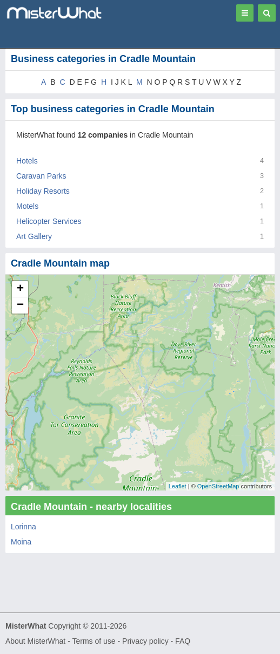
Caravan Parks (41, 176)
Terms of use (93, 641)
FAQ (182, 641)
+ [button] (20, 289)
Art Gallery (34, 236)
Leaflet (177, 486)
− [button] (20, 305)
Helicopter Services (49, 221)
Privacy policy (145, 641)
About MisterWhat (35, 641)
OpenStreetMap (218, 486)
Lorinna (23, 526)
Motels (27, 206)
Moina (21, 541)
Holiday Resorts (43, 191)
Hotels (27, 160)
